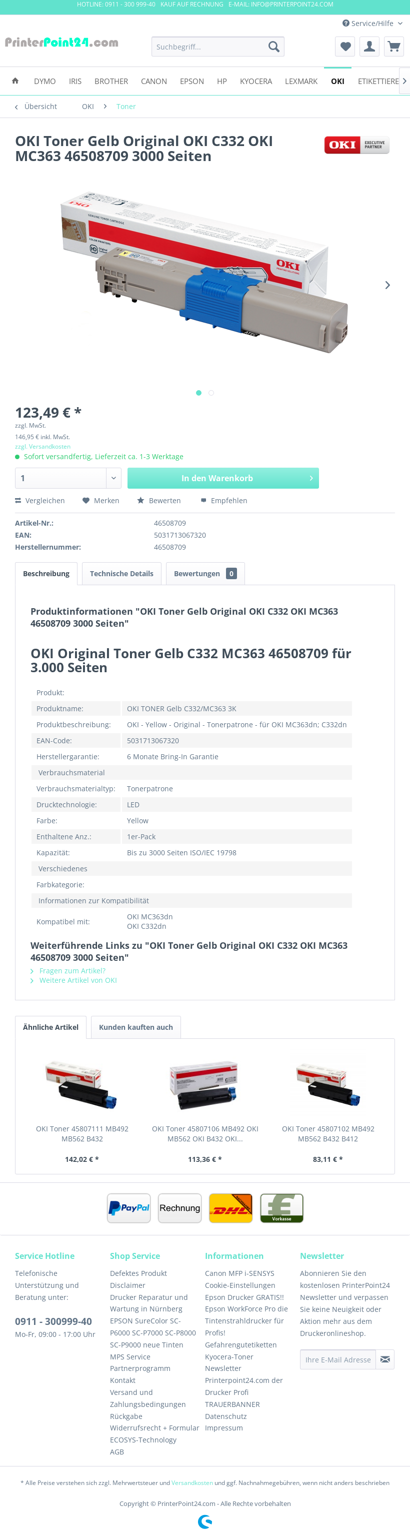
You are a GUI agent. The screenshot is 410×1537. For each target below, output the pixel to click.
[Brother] (111, 80)
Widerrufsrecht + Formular (155, 1427)
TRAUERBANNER (232, 1404)
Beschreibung (46, 573)
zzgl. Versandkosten (42, 446)
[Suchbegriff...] (218, 47)
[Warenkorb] (394, 47)
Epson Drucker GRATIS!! (244, 1297)
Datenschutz (226, 1416)
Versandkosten (192, 1482)
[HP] (222, 80)
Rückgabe (126, 1416)
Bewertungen (205, 573)
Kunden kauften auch (136, 1027)
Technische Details (122, 573)
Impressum (224, 1427)
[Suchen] (274, 47)
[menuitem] (218, 47)
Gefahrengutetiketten (241, 1344)
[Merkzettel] (345, 47)
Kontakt (123, 1380)
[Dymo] (45, 80)
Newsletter (223, 1368)
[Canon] (154, 80)
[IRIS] (75, 80)
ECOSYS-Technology (143, 1439)
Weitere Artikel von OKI (73, 980)
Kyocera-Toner (229, 1356)
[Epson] (192, 80)
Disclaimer (128, 1285)
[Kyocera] (256, 80)
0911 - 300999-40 (53, 1321)
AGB (117, 1451)
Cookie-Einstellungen (240, 1285)
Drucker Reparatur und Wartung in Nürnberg (149, 1303)
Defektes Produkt (138, 1273)
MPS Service (130, 1356)
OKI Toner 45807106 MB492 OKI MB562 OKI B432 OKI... (205, 1133)
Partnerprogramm (140, 1368)
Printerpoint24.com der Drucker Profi (244, 1386)
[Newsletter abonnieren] (385, 1359)
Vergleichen (40, 500)
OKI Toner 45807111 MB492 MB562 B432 (82, 1133)
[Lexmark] (301, 80)
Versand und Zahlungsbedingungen (148, 1398)
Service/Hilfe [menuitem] (369, 23)
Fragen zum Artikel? (68, 970)
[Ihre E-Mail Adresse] (338, 1359)
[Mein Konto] (370, 47)
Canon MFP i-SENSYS (239, 1273)
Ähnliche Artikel (50, 1027)
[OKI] (338, 80)
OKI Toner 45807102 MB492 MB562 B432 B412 (328, 1133)
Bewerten (160, 500)
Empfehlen (224, 500)
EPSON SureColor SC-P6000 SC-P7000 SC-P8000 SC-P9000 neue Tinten (153, 1332)
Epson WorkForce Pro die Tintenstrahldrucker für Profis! (246, 1320)
